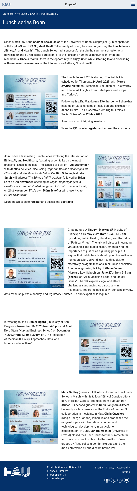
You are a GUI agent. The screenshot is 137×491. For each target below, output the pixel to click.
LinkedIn (120, 480)
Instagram (107, 480)
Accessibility (124, 467)
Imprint (99, 467)
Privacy (110, 467)
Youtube (126, 480)
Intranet (126, 471)
